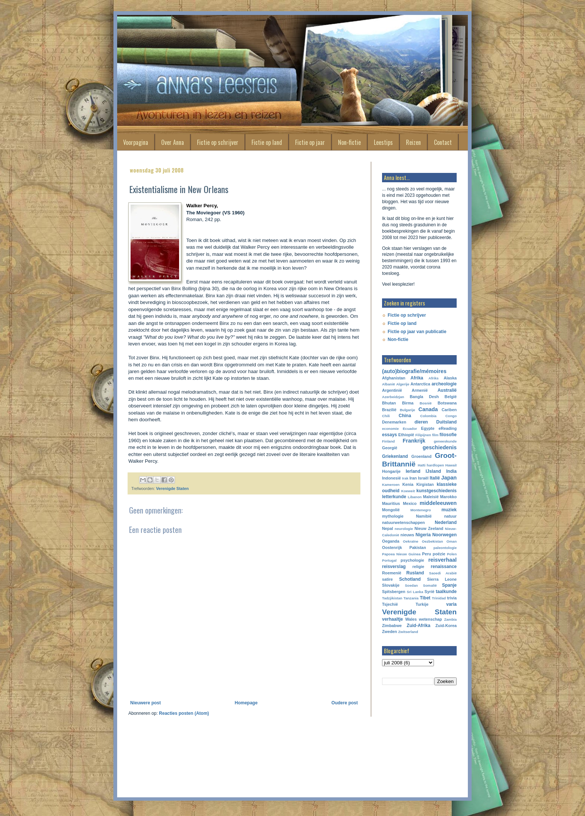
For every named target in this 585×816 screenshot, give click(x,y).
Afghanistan (393, 378)
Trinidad (439, 598)
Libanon (415, 497)
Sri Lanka (415, 592)
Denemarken (394, 422)
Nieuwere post (145, 702)
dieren (421, 422)
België (451, 396)
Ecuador (410, 428)
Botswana (447, 403)
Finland (388, 441)
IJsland (433, 471)
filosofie (448, 434)
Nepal (387, 528)
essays (389, 434)
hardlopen (435, 465)
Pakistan (417, 547)
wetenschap (430, 619)
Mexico (410, 503)
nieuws (407, 535)
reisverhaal (442, 560)
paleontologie (445, 548)
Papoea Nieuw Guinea (401, 554)
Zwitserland (408, 632)
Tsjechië (390, 604)
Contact (443, 142)
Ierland (413, 471)
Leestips (383, 142)
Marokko (448, 496)
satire (387, 579)
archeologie (444, 384)
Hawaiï (451, 465)
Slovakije (391, 585)
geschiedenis (440, 447)
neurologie (404, 529)
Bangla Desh (424, 396)
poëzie (439, 554)
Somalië (430, 585)
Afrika (416, 378)
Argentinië (392, 390)
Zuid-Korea (446, 625)
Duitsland (446, 422)
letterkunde (394, 496)
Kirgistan (425, 484)
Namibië (424, 516)
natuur (450, 516)
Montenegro (420, 510)
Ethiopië (406, 434)
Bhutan (389, 403)
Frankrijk (414, 441)
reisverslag (394, 566)
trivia (452, 598)
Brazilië (389, 409)
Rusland (415, 572)
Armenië (420, 390)
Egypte (427, 428)
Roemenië (391, 573)
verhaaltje (392, 619)
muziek (449, 509)
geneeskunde (445, 441)
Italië (435, 478)
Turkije (422, 604)
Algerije (402, 384)
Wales (411, 619)
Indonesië (391, 478)
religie (418, 566)
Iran (413, 478)
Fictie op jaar (310, 142)
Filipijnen (423, 435)
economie (390, 428)
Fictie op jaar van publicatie (417, 331)
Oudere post (344, 702)
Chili (386, 416)
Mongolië (391, 510)
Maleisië (431, 496)
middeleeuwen (438, 503)
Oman (452, 541)
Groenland (422, 456)
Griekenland (395, 456)
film (435, 435)
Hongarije (391, 471)
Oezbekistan (432, 541)
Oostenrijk (392, 547)
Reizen (413, 142)
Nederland (446, 522)
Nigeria (423, 534)
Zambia (450, 619)
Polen (452, 554)
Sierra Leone (442, 579)
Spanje (449, 585)
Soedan (411, 585)
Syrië (429, 591)
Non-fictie (349, 142)
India (451, 471)
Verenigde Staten (172, 488)
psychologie (412, 560)
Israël (423, 478)
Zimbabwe (392, 625)
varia (451, 604)
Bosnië (426, 403)
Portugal (389, 560)
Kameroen (391, 485)
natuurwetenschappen (403, 522)
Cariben (449, 409)
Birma (408, 403)
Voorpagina (135, 142)
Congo (451, 416)
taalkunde (446, 591)
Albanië (388, 384)
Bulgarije (407, 410)
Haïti (422, 465)
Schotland (410, 579)
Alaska (450, 378)
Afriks (433, 378)
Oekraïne (410, 541)
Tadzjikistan (392, 598)
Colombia (428, 416)
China (405, 415)
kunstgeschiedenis (436, 490)
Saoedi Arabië (443, 573)
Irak (405, 478)
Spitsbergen (393, 591)
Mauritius (391, 503)
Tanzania (411, 598)
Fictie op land (266, 142)
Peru (426, 554)
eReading (447, 428)
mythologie (393, 516)
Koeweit (408, 491)
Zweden (389, 631)
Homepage (246, 702)
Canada (428, 409)
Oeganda (390, 541)
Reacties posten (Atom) (184, 713)
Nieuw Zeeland (428, 528)
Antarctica (420, 384)
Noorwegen (444, 534)
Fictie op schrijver (217, 142)
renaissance (444, 566)
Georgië (389, 448)
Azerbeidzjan (393, 397)
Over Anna (172, 142)
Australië (447, 390)
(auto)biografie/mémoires (414, 371)
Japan (449, 478)
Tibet (425, 598)
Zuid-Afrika (418, 625)
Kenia (408, 484)
